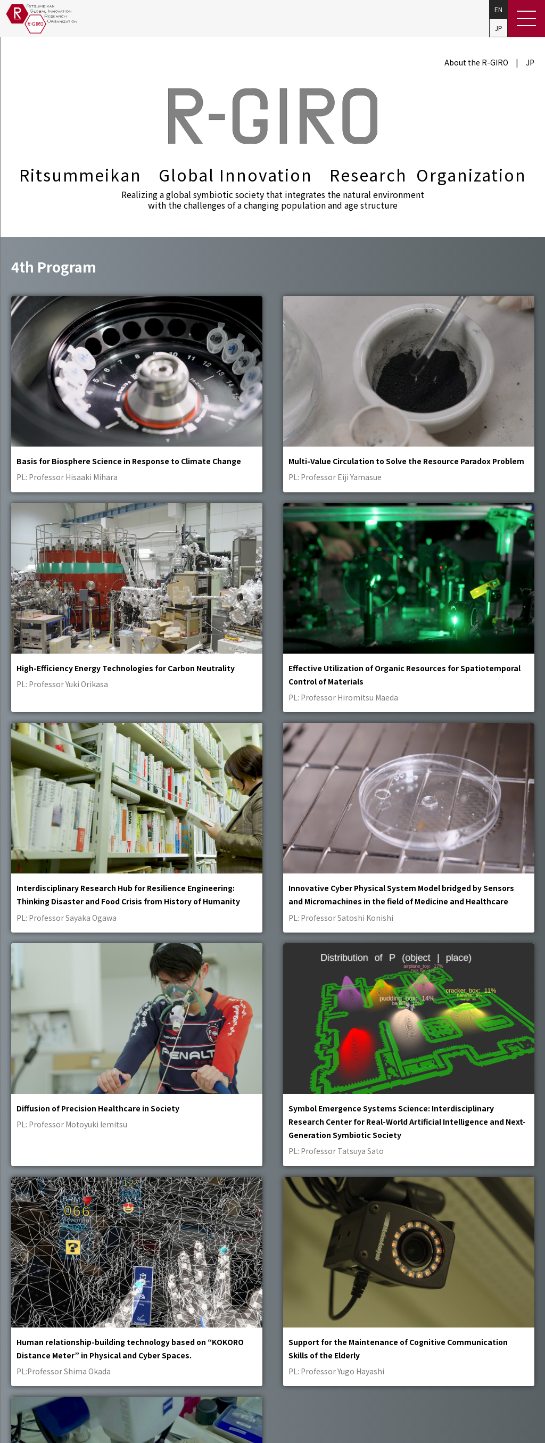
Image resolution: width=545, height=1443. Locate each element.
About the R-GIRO (476, 62)
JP (498, 27)
